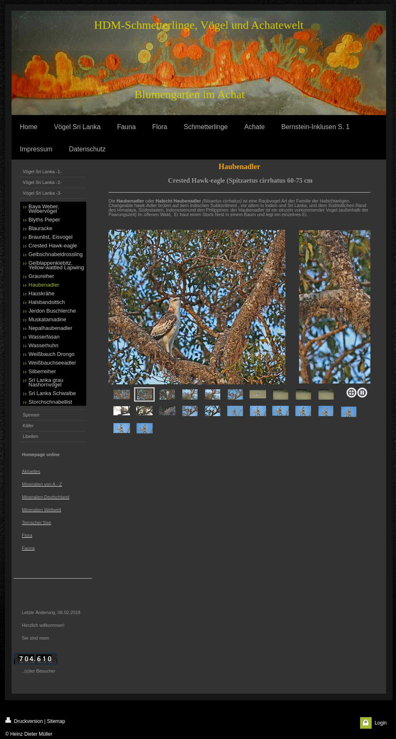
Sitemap (56, 721)
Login (381, 723)
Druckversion (24, 720)
